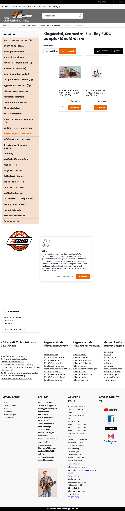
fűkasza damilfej (80, 380)
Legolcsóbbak (51, 51)
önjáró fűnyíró (110, 380)
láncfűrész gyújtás (52, 371)
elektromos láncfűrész (109, 364)
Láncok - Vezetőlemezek (12, 361)
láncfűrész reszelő (52, 360)
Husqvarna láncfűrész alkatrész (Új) (17, 364)
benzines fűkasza (111, 377)
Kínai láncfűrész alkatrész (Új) (14, 356)
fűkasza (107, 354)
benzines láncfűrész (113, 368)
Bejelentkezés (103, 2)
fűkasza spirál (79, 371)
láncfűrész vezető (52, 363)
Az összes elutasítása (63, 276)
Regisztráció (118, 2)
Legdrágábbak (67, 51)
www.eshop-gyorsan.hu (67, 508)
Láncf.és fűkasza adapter (50, 25)
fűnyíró (107, 360)
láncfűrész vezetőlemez (55, 374)
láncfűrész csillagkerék (54, 377)
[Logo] (18, 16)
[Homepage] (2, 6)
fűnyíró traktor (110, 357)
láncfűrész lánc (51, 354)
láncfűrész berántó (53, 380)
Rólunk (8, 6)
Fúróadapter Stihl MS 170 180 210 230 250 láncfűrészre (95, 92)
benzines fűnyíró (111, 374)
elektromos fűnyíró (112, 371)
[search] (80, 16)
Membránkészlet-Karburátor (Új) (16, 378)
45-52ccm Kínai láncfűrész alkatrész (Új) (20, 373)
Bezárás (83, 276)
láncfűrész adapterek (54, 357)
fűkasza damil (79, 354)
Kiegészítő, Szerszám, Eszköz (26, 25)
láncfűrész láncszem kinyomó (58, 368)
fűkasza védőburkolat (83, 374)
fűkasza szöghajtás (82, 363)
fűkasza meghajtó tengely (85, 368)
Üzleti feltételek (19, 6)
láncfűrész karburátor (54, 366)
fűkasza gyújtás (80, 377)
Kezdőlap (7, 25)
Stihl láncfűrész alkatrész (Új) (14, 359)
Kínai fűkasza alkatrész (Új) (13, 375)
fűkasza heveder (81, 357)
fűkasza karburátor (82, 360)
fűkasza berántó (81, 366)
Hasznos (32, 6)
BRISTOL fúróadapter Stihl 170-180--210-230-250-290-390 (69, 92)
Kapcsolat (42, 6)
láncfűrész (108, 352)
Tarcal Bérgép (54, 6)
